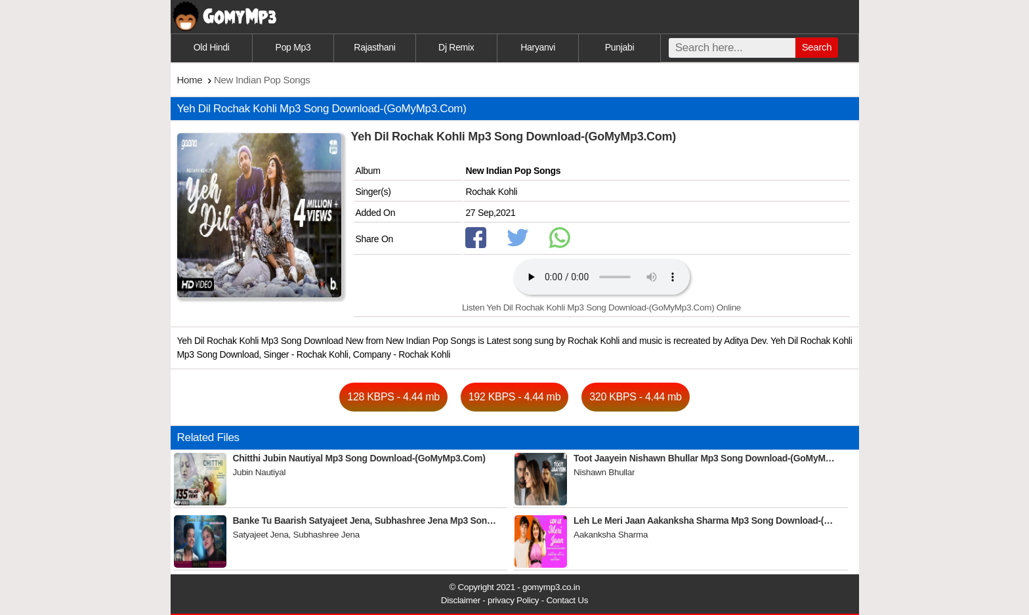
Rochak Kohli (491, 191)
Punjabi (620, 47)
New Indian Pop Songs (512, 170)
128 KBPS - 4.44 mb (393, 396)
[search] (732, 48)
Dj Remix (456, 47)
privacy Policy (513, 600)
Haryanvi (537, 47)
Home (190, 79)
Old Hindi (212, 47)
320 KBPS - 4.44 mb (635, 396)
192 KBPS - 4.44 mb (514, 396)
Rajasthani (374, 47)
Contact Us (567, 600)
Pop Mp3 (293, 47)
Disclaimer (460, 600)
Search (817, 47)
